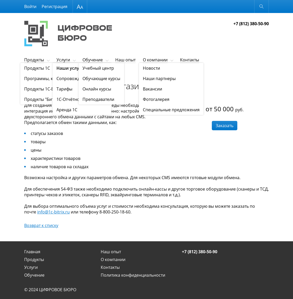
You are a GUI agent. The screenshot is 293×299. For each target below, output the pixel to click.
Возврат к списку (41, 225)
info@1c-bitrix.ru (53, 212)
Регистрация (54, 6)
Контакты (189, 60)
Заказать (224, 125)
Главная (32, 252)
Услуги (63, 60)
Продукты (34, 60)
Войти (30, 6)
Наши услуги (48, 72)
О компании (155, 60)
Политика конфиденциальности (133, 275)
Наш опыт (125, 60)
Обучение (92, 60)
